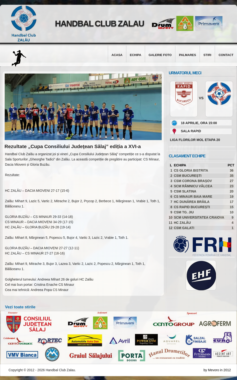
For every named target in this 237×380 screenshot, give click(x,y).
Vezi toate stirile (20, 307)
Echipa (135, 55)
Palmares (187, 55)
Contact (226, 55)
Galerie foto (160, 55)
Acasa (117, 55)
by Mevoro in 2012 (217, 370)
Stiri (207, 55)
